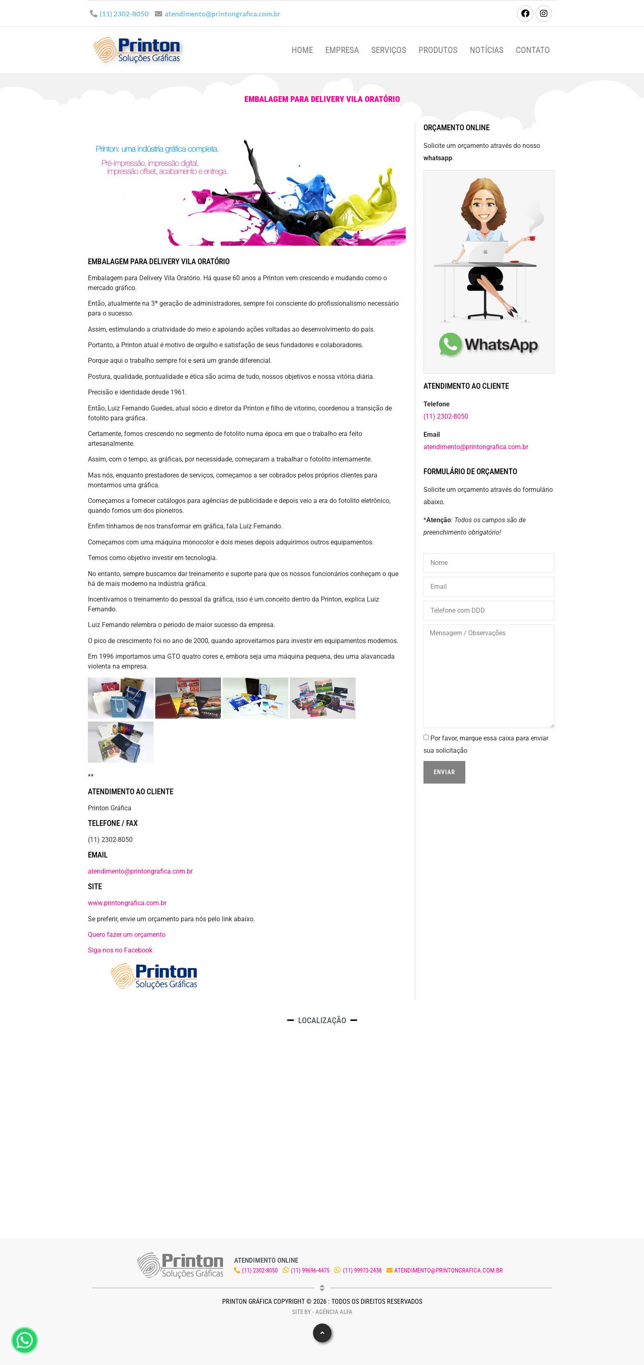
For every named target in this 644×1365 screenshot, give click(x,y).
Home (302, 50)
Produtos (438, 50)
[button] (322, 1332)
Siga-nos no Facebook (120, 950)
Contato (533, 50)
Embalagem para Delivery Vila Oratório (322, 99)
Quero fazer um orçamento (127, 934)
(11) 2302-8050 (124, 13)
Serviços (388, 50)
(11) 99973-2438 (362, 1270)
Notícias (487, 50)
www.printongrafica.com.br (127, 903)
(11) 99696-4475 (310, 1270)
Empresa (342, 50)
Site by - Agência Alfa (322, 1312)
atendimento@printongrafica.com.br (223, 13)
